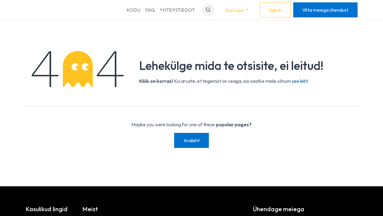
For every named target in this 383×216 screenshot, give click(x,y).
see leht (300, 81)
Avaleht (191, 140)
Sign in (275, 10)
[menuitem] (133, 10)
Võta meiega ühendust (325, 10)
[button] (208, 10)
